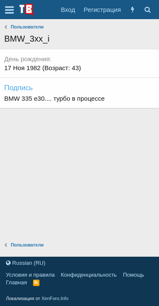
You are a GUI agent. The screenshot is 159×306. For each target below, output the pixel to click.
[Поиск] (147, 9)
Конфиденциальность (89, 275)
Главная (16, 282)
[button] (9, 9)
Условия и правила (30, 275)
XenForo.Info (55, 298)
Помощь (133, 275)
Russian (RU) (25, 263)
